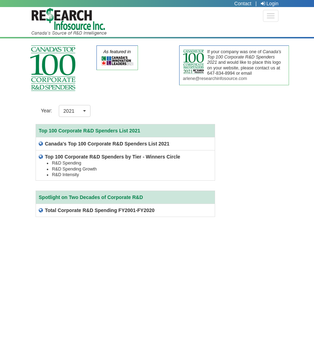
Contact (242, 3)
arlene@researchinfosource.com (215, 78)
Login (269, 3)
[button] (74, 111)
